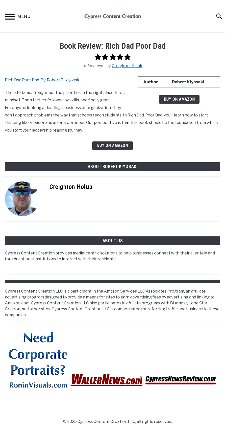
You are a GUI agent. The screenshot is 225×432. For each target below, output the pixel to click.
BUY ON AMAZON (179, 99)
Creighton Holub (127, 66)
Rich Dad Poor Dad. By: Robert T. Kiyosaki (43, 80)
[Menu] (10, 17)
